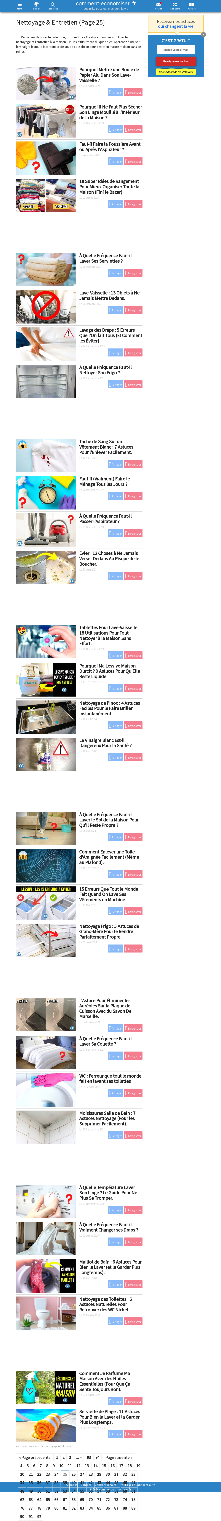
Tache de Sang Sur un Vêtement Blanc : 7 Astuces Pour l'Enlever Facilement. (106, 446)
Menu (20, 8)
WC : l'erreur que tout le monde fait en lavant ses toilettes (110, 1078)
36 (39, 1482)
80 (56, 1508)
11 (70, 1465)
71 (99, 1499)
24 (56, 1474)
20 (22, 1474)
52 (56, 1491)
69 (82, 1499)
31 (116, 1474)
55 (82, 1491)
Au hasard (175, 8)
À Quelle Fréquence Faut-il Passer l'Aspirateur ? (105, 518)
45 (116, 1482)
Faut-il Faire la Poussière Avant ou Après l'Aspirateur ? (109, 146)
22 (39, 1474)
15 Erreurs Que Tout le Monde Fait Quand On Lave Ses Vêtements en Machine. (108, 894)
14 (95, 1465)
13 (87, 1465)
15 (104, 1465)
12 (78, 1465)
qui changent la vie (175, 26)
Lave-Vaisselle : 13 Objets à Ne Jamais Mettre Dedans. (109, 295)
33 (133, 1474)
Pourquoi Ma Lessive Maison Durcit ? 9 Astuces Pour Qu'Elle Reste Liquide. (109, 671)
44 (108, 1482)
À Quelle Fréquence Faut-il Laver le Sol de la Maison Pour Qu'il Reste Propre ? (109, 819)
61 (133, 1491)
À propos (192, 8)
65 (48, 1499)
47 (133, 1482)
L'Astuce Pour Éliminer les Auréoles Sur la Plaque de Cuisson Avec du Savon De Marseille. (105, 1008)
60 (125, 1491)
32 (125, 1474)
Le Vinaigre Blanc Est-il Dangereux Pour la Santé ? (105, 743)
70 (91, 1499)
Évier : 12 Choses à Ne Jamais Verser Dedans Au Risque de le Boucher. (109, 558)
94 (97, 1457)
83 (82, 1508)
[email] (176, 49)
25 (65, 1474)
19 (138, 1465)
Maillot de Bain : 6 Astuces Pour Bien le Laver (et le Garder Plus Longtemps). (110, 1267)
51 (48, 1491)
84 (91, 1508)
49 (31, 1491)
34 (22, 1482)
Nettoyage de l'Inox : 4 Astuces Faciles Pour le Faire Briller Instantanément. (109, 708)
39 (65, 1482)
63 (31, 1499)
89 (133, 1508)
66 (56, 1499)
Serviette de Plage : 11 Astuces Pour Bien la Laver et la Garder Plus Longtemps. (109, 1416)
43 (99, 1482)
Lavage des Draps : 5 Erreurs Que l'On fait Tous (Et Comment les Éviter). (110, 335)
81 (65, 1508)
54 (73, 1491)
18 (130, 1465)
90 (22, 1516)
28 (91, 1474)
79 (48, 1508)
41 (82, 1482)
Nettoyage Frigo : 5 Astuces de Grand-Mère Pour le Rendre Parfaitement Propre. (109, 931)
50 (39, 1491)
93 (89, 1457)
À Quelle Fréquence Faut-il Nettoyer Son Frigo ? (105, 370)
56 (91, 1491)
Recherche (53, 8)
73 (116, 1499)
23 (48, 1474)
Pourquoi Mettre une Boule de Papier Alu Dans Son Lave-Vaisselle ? (109, 74)
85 (99, 1508)
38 (56, 1482)
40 (73, 1482)
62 (22, 1499)
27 (82, 1474)
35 (31, 1482)
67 (65, 1499)
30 (108, 1474)
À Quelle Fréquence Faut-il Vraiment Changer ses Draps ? (108, 1227)
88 (125, 1508)
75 (133, 1499)
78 (39, 1508)
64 (39, 1499)
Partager (115, 92)
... (79, 1457)
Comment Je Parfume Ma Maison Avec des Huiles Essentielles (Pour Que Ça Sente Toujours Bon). (104, 1381)
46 (125, 1482)
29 (99, 1474)
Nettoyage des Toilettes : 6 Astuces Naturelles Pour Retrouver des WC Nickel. (105, 1304)
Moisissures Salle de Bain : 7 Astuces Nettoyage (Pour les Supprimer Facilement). (107, 1118)
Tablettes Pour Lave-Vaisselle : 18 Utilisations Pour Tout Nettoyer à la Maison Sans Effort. (109, 635)
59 (116, 1491)
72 (108, 1499)
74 (125, 1499)
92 (39, 1516)
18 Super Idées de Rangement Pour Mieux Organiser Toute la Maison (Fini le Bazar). (109, 186)
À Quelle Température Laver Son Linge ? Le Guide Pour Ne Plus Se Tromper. (108, 1192)
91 (31, 1516)
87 (116, 1508)
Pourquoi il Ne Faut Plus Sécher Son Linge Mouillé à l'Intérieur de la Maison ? (110, 112)
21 (31, 1474)
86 (108, 1508)
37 (48, 1482)
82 (73, 1508)
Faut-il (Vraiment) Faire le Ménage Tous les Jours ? (104, 481)
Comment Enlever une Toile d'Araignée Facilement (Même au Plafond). (109, 857)
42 (91, 1482)
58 (108, 1491)
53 (65, 1491)
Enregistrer (133, 92)
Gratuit (158, 8)
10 (61, 1465)
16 (113, 1465)
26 (73, 1474)
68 (73, 1499)
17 (121, 1465)
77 (31, 1508)
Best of (36, 8)
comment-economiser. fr (106, 5)
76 (22, 1508)
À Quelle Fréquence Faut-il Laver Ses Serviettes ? (105, 258)
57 (99, 1491)
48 (22, 1491)
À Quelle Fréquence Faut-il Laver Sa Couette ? (105, 1041)
